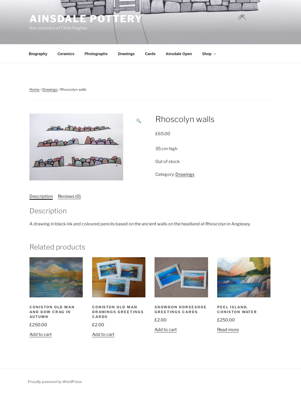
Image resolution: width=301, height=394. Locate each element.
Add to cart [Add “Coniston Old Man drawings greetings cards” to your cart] (103, 334)
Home (34, 89)
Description (41, 196)
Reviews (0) (69, 196)
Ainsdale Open (179, 54)
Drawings (126, 54)
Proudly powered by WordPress (55, 381)
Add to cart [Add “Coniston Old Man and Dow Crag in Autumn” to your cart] (40, 334)
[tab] (41, 196)
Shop (209, 54)
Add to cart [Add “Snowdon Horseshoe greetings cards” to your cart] (166, 329)
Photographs (96, 54)
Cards (150, 54)
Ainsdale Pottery (86, 19)
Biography (38, 54)
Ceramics (66, 54)
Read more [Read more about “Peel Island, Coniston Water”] (228, 329)
